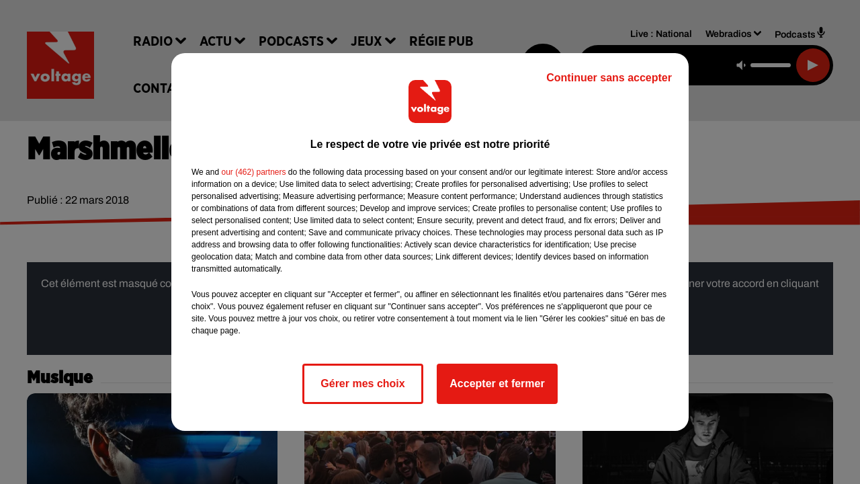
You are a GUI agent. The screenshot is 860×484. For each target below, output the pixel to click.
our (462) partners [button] (253, 172)
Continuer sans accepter (609, 77)
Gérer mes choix (362, 383)
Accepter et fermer (496, 383)
